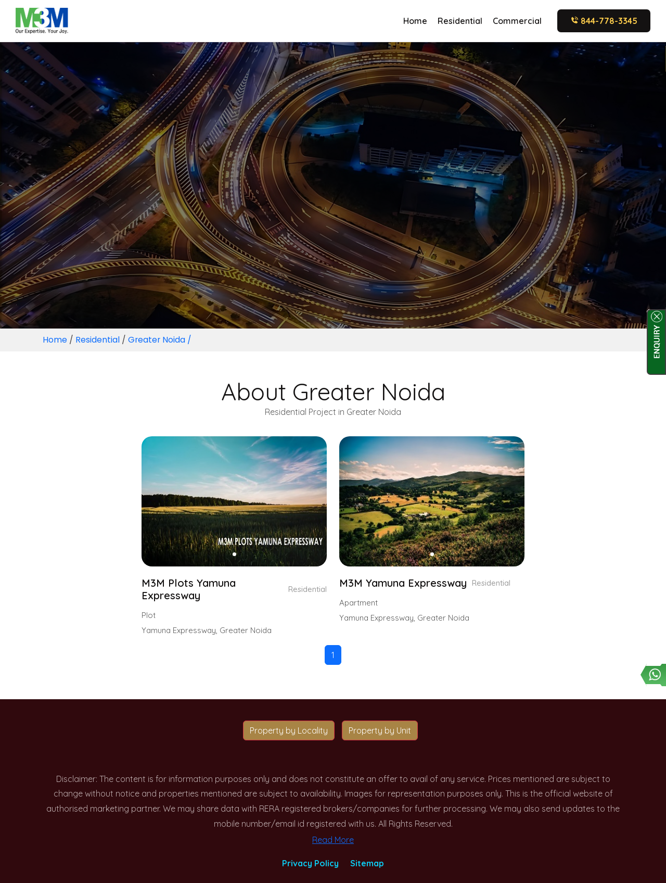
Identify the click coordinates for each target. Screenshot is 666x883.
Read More (333, 840)
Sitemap (367, 863)
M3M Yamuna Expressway (403, 583)
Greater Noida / (160, 340)
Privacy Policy (310, 863)
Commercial (517, 21)
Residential (460, 21)
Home (415, 21)
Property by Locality (289, 730)
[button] (234, 554)
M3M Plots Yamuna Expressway (189, 589)
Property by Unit (380, 730)
